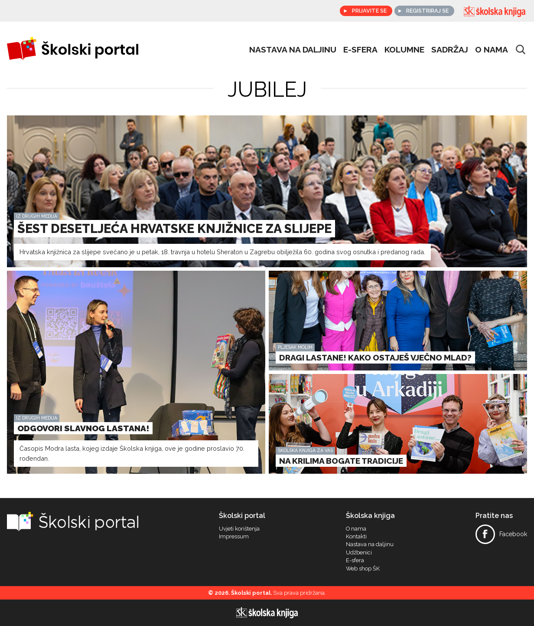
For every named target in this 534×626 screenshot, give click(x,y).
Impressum (234, 537)
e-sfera (360, 49)
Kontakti (356, 537)
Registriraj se (427, 10)
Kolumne (404, 49)
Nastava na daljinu (292, 49)
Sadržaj (449, 49)
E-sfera (355, 560)
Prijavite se (369, 10)
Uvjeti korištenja (239, 529)
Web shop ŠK (363, 569)
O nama (491, 49)
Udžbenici (359, 553)
